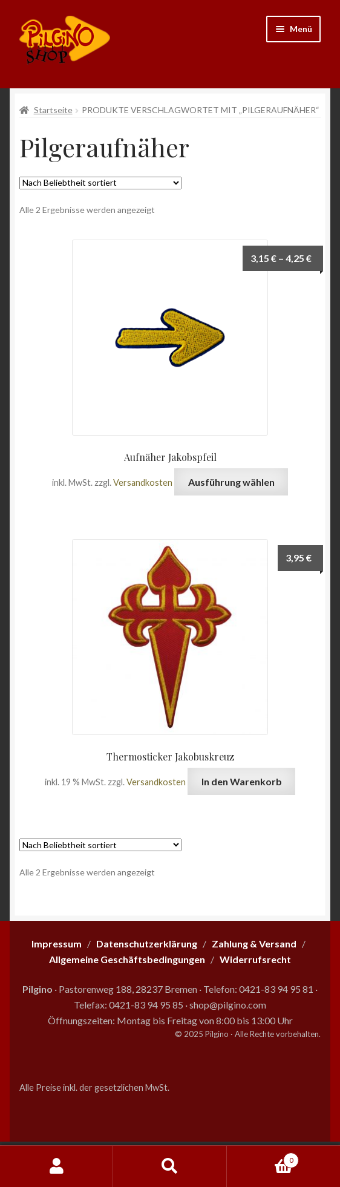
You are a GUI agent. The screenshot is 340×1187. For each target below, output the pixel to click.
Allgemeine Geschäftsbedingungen (127, 959)
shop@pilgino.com (227, 1004)
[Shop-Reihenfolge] (100, 183)
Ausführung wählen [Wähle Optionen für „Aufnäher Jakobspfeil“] (231, 482)
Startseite (53, 110)
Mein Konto (56, 1166)
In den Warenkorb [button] (241, 781)
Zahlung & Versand (254, 943)
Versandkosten (142, 482)
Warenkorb (263, 1158)
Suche (169, 1166)
